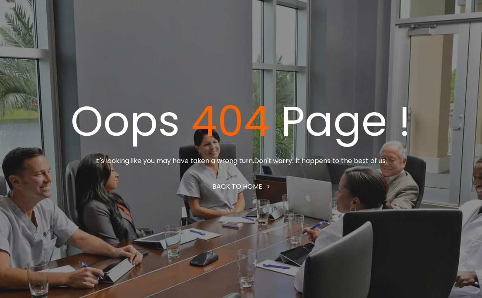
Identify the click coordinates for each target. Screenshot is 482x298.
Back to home (241, 186)
